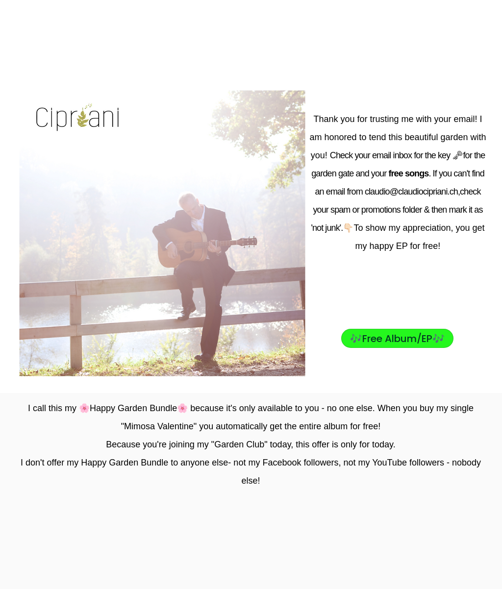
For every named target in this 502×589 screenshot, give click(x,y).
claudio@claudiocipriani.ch (411, 191)
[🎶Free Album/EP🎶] (397, 338)
